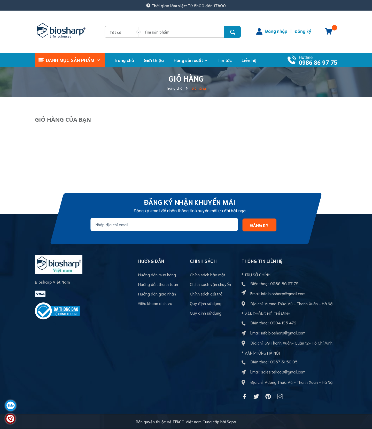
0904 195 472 (283, 322)
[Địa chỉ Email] (164, 224)
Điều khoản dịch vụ (155, 303)
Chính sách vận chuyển (210, 284)
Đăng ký (303, 31)
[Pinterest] (268, 396)
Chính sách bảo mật (207, 274)
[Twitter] (256, 396)
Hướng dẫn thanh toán (158, 284)
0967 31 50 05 (284, 361)
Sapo (231, 421)
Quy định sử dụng (205, 303)
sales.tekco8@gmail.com (283, 371)
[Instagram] (280, 396)
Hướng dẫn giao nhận (157, 293)
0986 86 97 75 (318, 62)
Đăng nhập (276, 31)
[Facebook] (244, 396)
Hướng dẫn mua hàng (157, 274)
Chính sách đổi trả (206, 293)
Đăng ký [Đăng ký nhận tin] (259, 225)
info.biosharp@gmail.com (283, 293)
